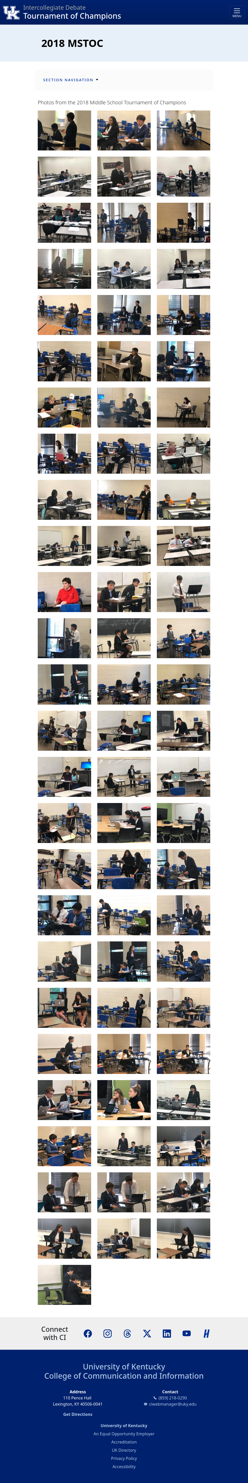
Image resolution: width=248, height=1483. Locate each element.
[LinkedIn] (167, 1333)
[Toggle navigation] (237, 12)
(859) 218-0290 (173, 1398)
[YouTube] (187, 1333)
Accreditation (124, 1442)
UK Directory (124, 1450)
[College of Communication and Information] (13, 12)
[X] (147, 1333)
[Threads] (127, 1333)
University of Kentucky (124, 1366)
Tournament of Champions (72, 16)
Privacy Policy (124, 1458)
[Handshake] (207, 1333)
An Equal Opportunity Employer (123, 1434)
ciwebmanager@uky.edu (173, 1404)
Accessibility (124, 1466)
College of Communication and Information (124, 1375)
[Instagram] (107, 1333)
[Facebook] (88, 1333)
